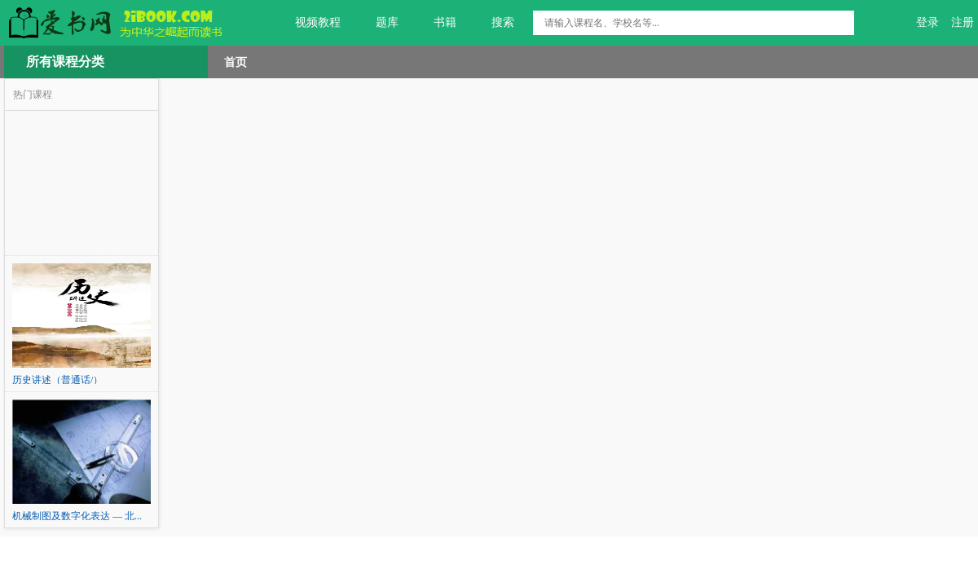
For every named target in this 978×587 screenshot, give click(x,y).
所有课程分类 (65, 61)
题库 (378, 22)
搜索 (493, 22)
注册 (962, 22)
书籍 (435, 22)
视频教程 (308, 22)
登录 (927, 22)
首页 (235, 61)
